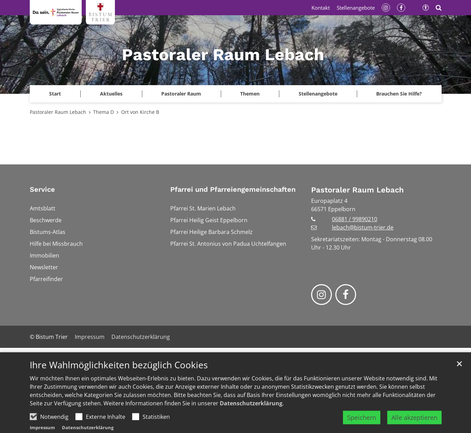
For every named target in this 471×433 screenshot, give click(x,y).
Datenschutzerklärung (251, 417)
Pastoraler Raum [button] (181, 93)
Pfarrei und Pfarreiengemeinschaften (233, 189)
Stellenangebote (318, 93)
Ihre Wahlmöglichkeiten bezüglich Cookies (119, 379)
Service (42, 189)
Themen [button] (250, 93)
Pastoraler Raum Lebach (58, 112)
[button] (55, 94)
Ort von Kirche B (140, 112)
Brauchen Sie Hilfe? (399, 93)
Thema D (103, 112)
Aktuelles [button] (111, 93)
